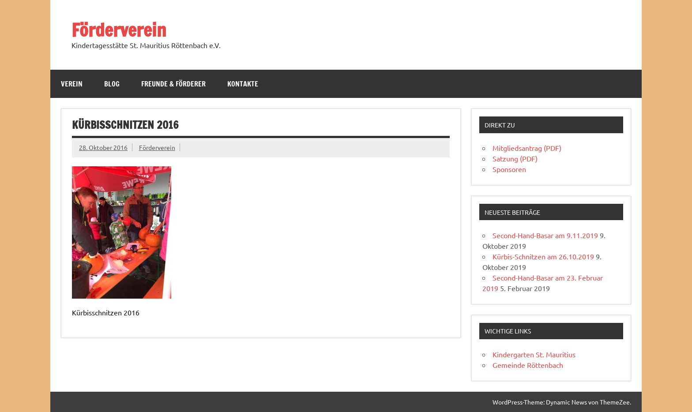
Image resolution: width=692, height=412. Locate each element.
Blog (112, 84)
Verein (72, 84)
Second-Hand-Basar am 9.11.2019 (545, 235)
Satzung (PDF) (515, 158)
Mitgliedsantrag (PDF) (527, 147)
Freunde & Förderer (173, 84)
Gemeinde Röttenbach (528, 364)
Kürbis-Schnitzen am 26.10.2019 (543, 256)
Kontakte (242, 84)
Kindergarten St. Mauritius (534, 354)
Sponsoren (509, 169)
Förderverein (118, 29)
